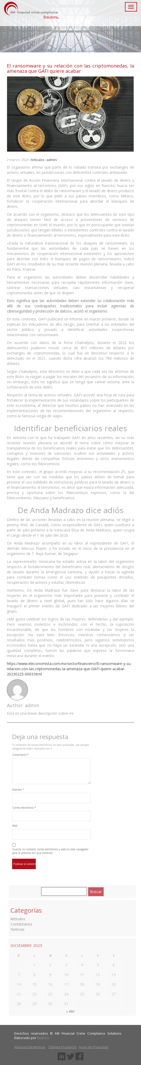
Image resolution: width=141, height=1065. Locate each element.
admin (52, 159)
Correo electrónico (24, 807)
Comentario (20, 755)
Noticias (17, 928)
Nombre (18, 789)
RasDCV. (43, 1038)
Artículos (37, 159)
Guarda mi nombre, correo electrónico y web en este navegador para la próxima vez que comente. (50, 851)
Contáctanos (21, 922)
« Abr (70, 1010)
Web (14, 826)
